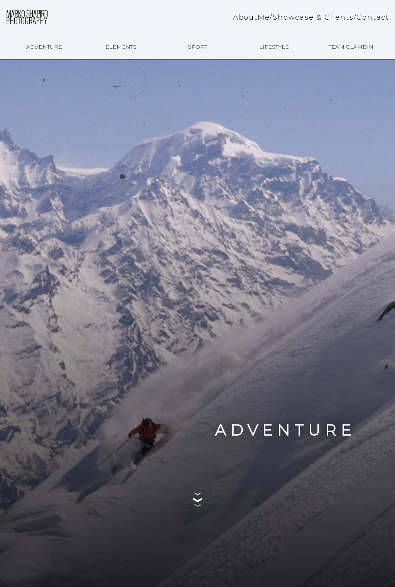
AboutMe (251, 17)
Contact (372, 17)
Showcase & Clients (313, 17)
